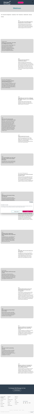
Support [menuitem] (9, 396)
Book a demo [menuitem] (2, 403)
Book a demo (21, 2)
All (1, 14)
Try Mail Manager (17, 390)
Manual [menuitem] (9, 402)
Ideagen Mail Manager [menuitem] (3, 397)
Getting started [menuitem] (10, 405)
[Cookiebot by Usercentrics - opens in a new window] (30, 202)
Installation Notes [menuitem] (10, 399)
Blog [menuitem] (15, 399)
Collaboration (25, 14)
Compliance (14, 14)
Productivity (21, 14)
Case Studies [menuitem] (16, 402)
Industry (2, 16)
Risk (17, 14)
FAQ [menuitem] (8, 398)
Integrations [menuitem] (2, 406)
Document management (7, 14)
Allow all (28, 211)
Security (30, 14)
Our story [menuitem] (16, 398)
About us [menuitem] (16, 396)
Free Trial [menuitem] (2, 400)
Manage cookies (17, 211)
